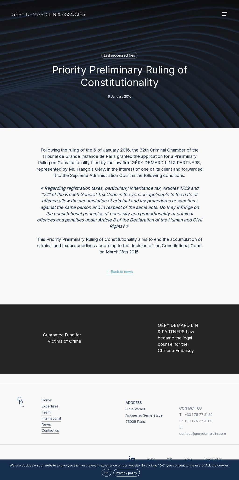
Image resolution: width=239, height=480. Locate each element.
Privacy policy (126, 473)
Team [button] (46, 417)
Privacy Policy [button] (212, 459)
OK (106, 473)
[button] (224, 14)
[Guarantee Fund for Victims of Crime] (60, 339)
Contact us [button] (50, 436)
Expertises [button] (50, 411)
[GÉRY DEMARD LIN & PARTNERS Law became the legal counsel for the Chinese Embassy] (179, 339)
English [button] (150, 459)
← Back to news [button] (119, 271)
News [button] (46, 430)
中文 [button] (169, 459)
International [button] (51, 423)
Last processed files (119, 55)
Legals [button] (188, 459)
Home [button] (46, 405)
